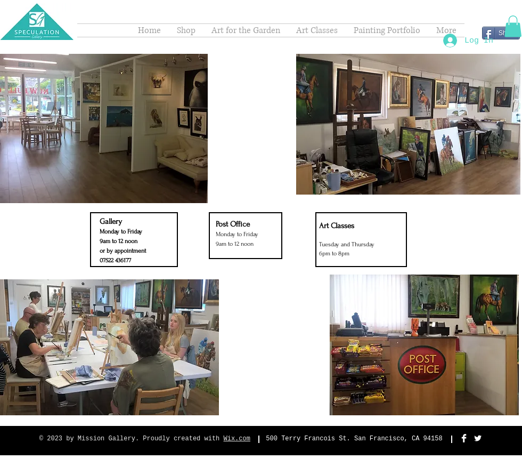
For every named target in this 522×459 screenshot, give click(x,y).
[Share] (501, 33)
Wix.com (237, 438)
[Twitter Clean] (478, 438)
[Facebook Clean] (464, 438)
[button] (513, 26)
